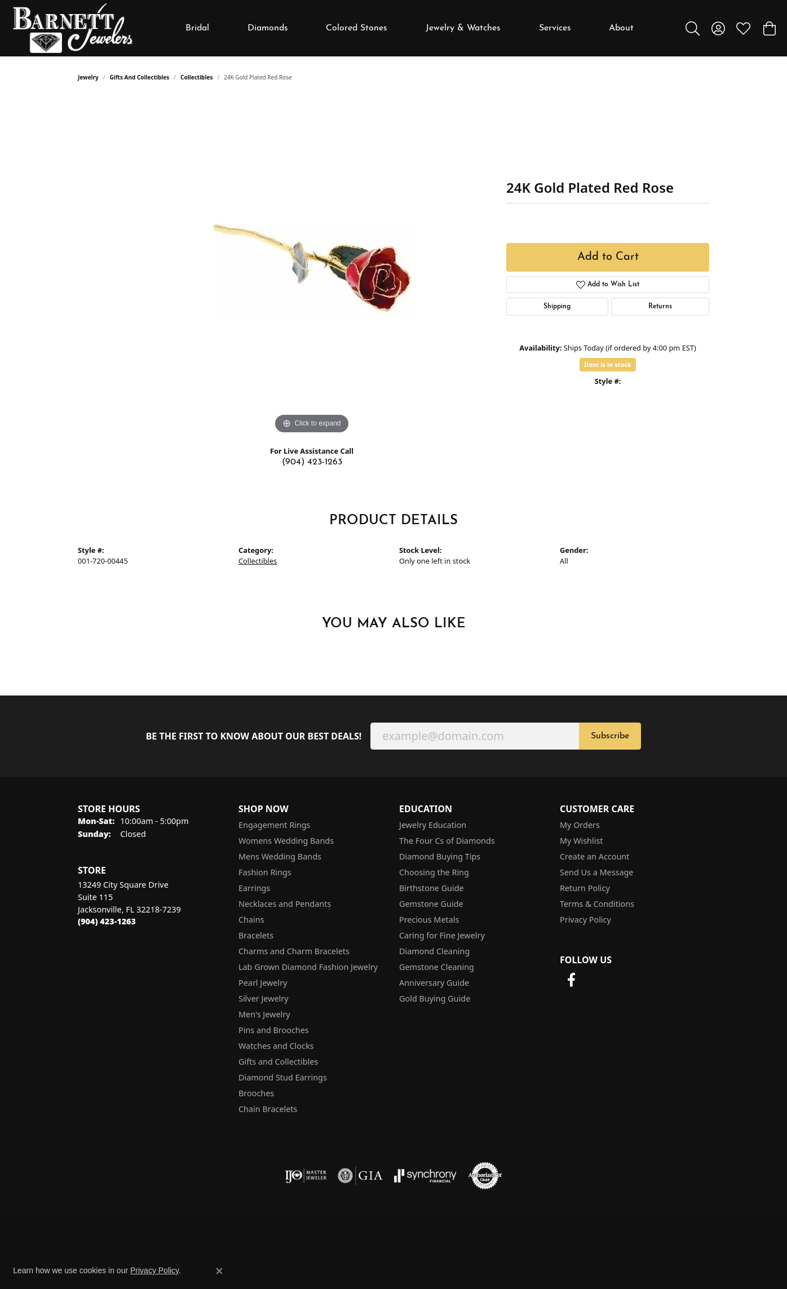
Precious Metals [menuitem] (429, 919)
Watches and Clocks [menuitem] (275, 1045)
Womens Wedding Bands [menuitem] (286, 840)
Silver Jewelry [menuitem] (263, 998)
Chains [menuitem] (251, 919)
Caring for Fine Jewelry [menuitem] (442, 935)
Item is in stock (607, 364)
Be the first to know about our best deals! (254, 736)
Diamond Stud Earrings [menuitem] (282, 1077)
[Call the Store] (107, 921)
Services (555, 28)
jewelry (88, 77)
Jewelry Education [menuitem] (432, 825)
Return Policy (585, 888)
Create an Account (594, 856)
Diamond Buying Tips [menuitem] (439, 856)
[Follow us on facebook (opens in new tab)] (571, 980)
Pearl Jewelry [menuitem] (262, 982)
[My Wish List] (743, 28)
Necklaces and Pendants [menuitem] (284, 903)
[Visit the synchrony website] (425, 1176)
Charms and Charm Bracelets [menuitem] (294, 951)
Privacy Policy (585, 919)
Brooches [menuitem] (256, 1093)
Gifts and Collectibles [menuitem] (278, 1061)
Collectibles (196, 77)
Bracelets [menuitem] (255, 935)
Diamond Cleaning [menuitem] (434, 951)
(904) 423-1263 (312, 462)
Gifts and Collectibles (140, 77)
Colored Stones (356, 28)
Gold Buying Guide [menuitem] (434, 998)
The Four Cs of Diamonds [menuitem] (447, 840)
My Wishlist (581, 840)
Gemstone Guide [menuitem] (431, 903)
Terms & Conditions (597, 903)
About (621, 28)
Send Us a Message (596, 872)
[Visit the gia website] (360, 1176)
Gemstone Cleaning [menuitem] (436, 967)
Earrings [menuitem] (254, 888)
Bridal (197, 28)
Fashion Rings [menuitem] (264, 872)
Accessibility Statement (657, 1239)
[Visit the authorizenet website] (485, 1176)
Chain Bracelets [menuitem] (267, 1109)
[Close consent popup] (219, 1271)
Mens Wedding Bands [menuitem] (279, 856)
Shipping (557, 306)
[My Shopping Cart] (769, 28)
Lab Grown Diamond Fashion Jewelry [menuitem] (308, 967)
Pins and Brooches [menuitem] (273, 1030)
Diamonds (267, 28)
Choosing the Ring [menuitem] (434, 872)
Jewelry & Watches (463, 28)
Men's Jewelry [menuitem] (264, 1014)
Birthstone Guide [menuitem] (431, 888)
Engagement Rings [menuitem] (274, 825)
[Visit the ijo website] (306, 1176)
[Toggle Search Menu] (693, 28)
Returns (660, 306)
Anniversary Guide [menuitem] (434, 982)
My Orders (580, 825)
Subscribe (610, 736)
